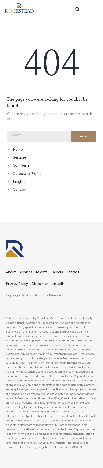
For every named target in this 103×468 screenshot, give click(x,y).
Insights (41, 272)
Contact (72, 272)
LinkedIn (58, 284)
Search (83, 136)
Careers (56, 272)
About (11, 272)
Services (25, 272)
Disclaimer (40, 284)
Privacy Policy (17, 284)
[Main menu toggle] (95, 9)
